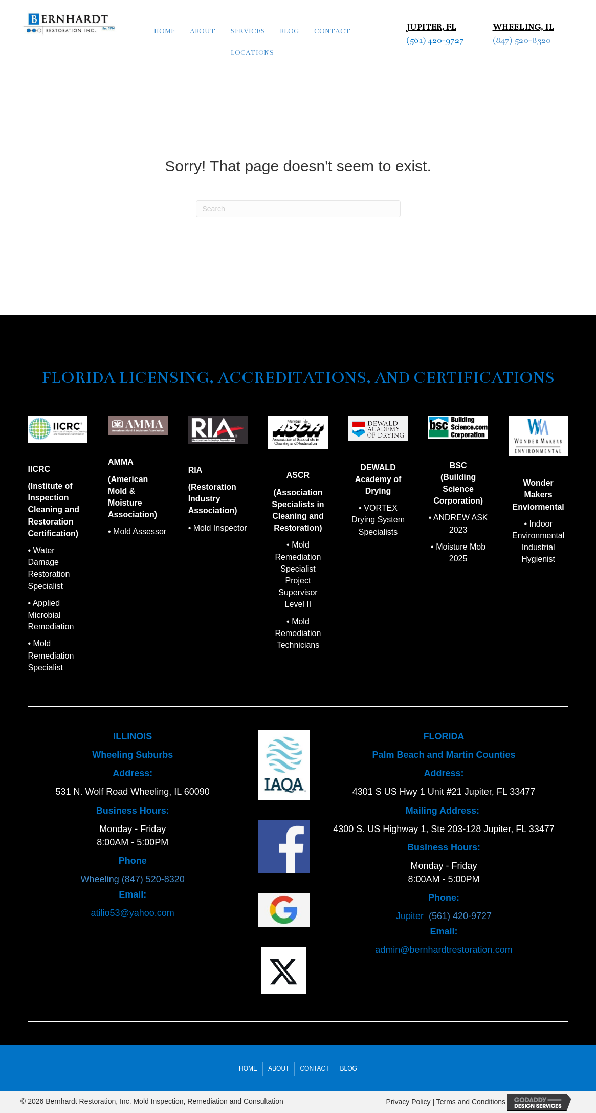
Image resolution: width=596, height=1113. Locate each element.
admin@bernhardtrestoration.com (443, 950)
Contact (332, 31)
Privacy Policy (408, 1102)
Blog (289, 31)
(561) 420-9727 (435, 40)
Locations (252, 53)
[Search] (298, 208)
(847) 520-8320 (521, 40)
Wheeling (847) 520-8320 (133, 879)
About (202, 31)
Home (164, 31)
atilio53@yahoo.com (132, 913)
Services (247, 31)
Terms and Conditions (470, 1102)
